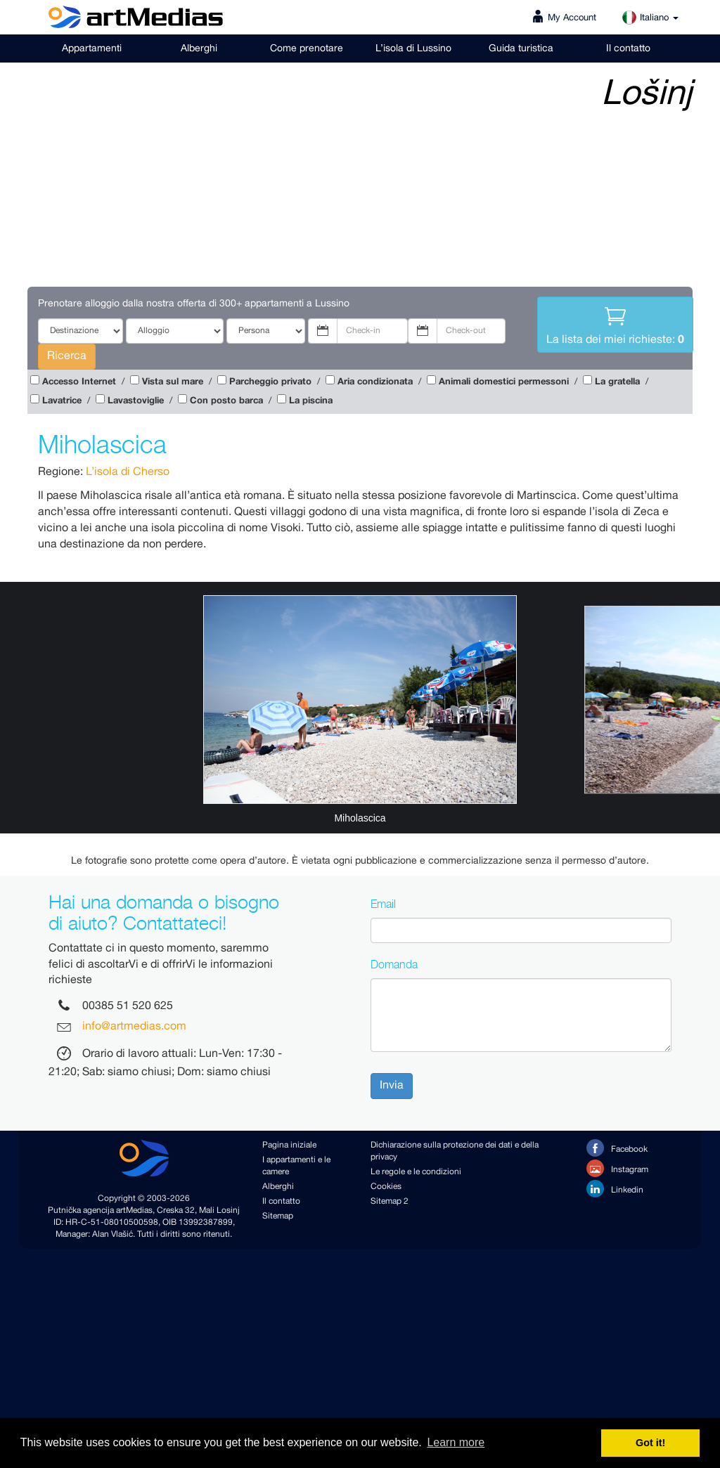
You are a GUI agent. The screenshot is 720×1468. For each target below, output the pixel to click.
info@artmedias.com (134, 1027)
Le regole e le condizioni (416, 1172)
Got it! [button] (650, 1442)
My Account (572, 18)
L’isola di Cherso (127, 472)
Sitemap (277, 1216)
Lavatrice (62, 401)
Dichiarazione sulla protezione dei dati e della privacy (455, 1151)
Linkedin (614, 1188)
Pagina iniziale (289, 1145)
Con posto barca (226, 401)
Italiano (650, 18)
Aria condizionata (375, 382)
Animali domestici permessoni (504, 382)
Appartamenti (92, 48)
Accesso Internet (79, 382)
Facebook (617, 1148)
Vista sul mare (172, 382)
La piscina (311, 401)
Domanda (394, 964)
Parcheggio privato (270, 382)
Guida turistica (521, 48)
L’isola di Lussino (413, 48)
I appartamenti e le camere (296, 1166)
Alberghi (199, 48)
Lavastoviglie (136, 401)
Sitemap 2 (390, 1201)
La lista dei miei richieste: (615, 324)
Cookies (386, 1187)
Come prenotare (306, 48)
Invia (392, 1085)
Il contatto (628, 48)
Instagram (617, 1168)
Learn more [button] (455, 1442)
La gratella (617, 382)
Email (383, 903)
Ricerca (66, 356)
